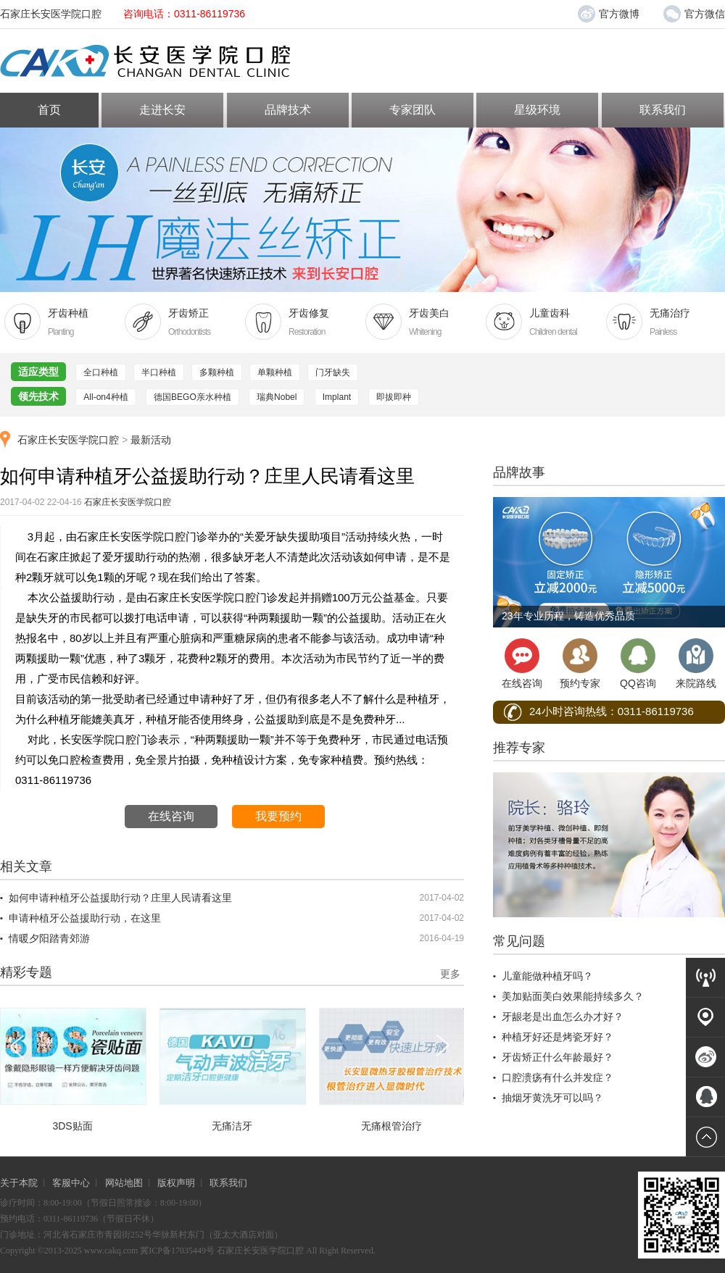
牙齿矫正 (180, 322)
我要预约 (278, 816)
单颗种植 (274, 372)
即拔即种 (393, 397)
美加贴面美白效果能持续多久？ (573, 996)
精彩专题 (26, 972)
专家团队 (412, 110)
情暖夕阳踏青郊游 (49, 938)
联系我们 (662, 110)
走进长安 (162, 110)
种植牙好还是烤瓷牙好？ (557, 1037)
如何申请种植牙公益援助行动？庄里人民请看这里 (120, 897)
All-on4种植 (105, 397)
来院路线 (696, 663)
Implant (337, 397)
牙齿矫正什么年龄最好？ (557, 1057)
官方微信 (694, 11)
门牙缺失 (332, 372)
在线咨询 (171, 816)
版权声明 (176, 1182)
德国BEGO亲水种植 (192, 397)
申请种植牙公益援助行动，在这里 (85, 918)
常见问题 (519, 941)
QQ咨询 (638, 663)
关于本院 (19, 1182)
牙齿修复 (300, 322)
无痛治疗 (661, 322)
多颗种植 (216, 372)
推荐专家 (519, 747)
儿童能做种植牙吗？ (547, 976)
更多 (450, 974)
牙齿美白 (420, 322)
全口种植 (100, 372)
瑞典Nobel (277, 397)
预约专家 (580, 663)
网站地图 (124, 1182)
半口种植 (158, 372)
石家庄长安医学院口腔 (68, 440)
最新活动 (150, 440)
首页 (49, 110)
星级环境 (537, 110)
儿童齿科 (541, 322)
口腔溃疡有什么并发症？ (557, 1077)
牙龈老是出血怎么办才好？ (563, 1016)
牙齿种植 (59, 322)
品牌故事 (519, 472)
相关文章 (26, 866)
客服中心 (71, 1182)
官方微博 (608, 13)
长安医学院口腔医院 (164, 61)
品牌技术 (288, 110)
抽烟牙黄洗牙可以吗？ (552, 1097)
